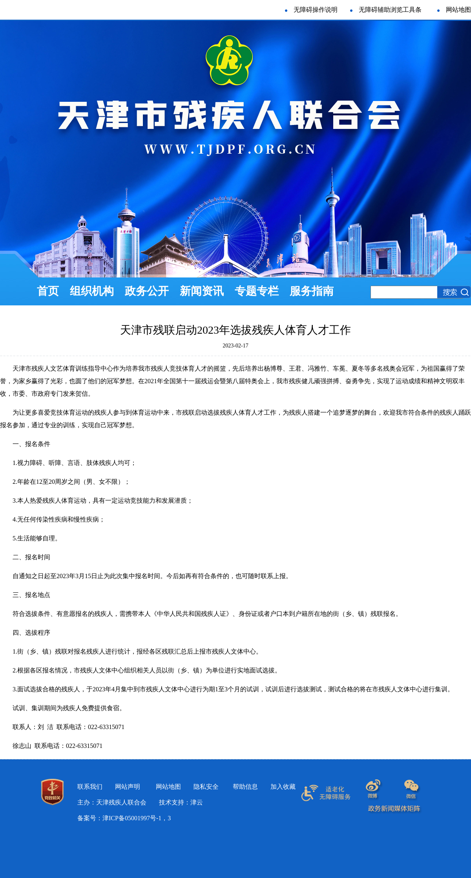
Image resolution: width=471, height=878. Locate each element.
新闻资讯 (202, 291)
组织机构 (92, 291)
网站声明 (127, 786)
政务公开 (147, 291)
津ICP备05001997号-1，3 (136, 818)
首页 (48, 291)
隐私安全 (206, 786)
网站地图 (458, 9)
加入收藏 (283, 786)
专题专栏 (257, 291)
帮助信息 (245, 786)
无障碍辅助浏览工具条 (386, 9)
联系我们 (89, 786)
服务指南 (312, 291)
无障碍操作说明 (316, 9)
